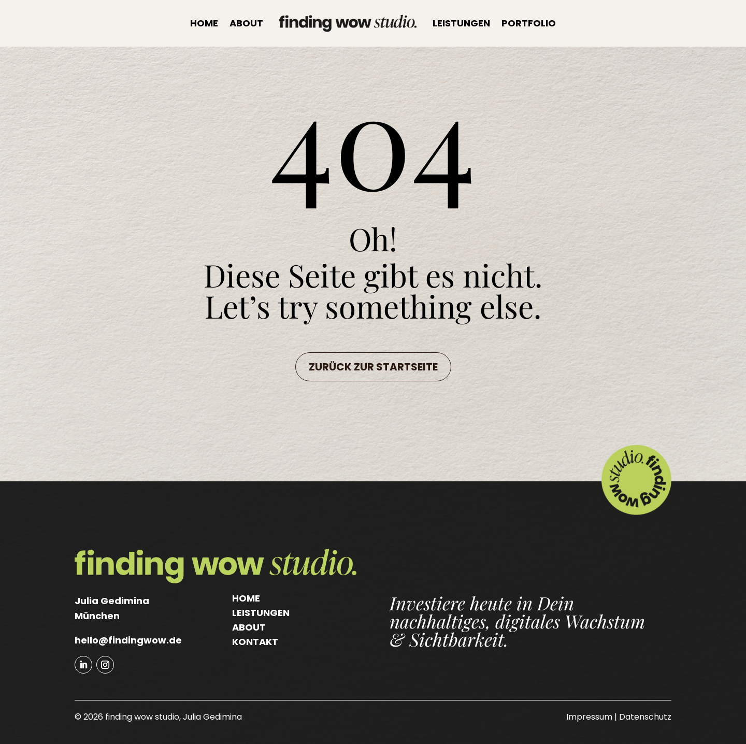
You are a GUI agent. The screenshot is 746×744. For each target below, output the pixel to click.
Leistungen (461, 23)
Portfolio (528, 23)
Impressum (589, 717)
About (246, 23)
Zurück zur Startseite (373, 367)
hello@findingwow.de (128, 640)
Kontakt (255, 641)
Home (204, 23)
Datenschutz (645, 717)
